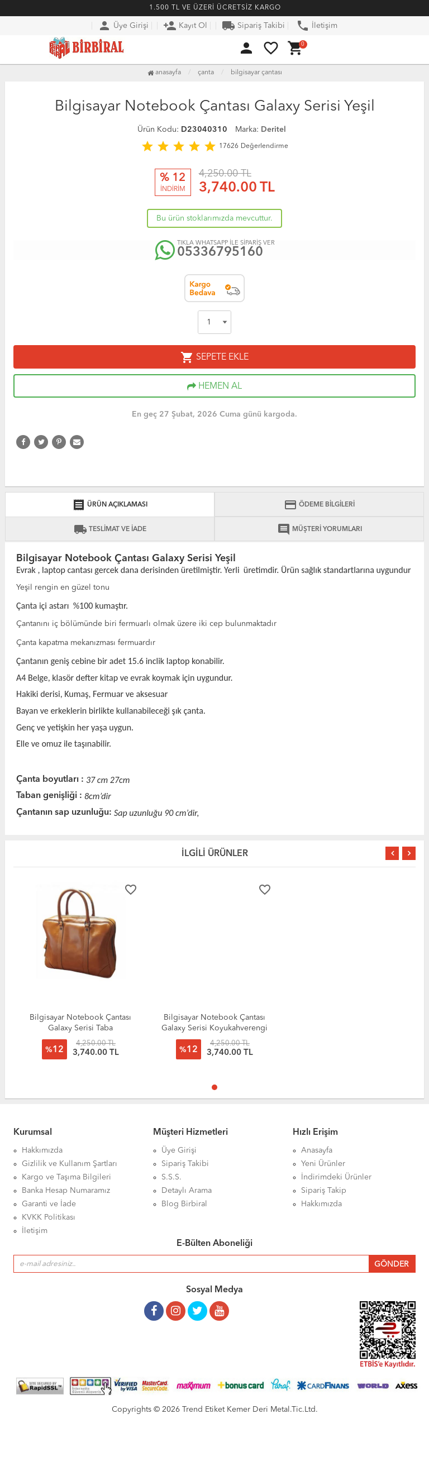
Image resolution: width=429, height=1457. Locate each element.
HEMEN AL (214, 386)
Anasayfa (164, 72)
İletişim (316, 26)
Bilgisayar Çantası (256, 72)
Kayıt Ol (185, 26)
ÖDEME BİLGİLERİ (319, 505)
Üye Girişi (123, 26)
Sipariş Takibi (253, 26)
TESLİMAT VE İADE (110, 529)
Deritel (273, 129)
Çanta (206, 72)
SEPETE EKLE (214, 357)
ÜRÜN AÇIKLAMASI (109, 505)
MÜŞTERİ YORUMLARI (319, 529)
